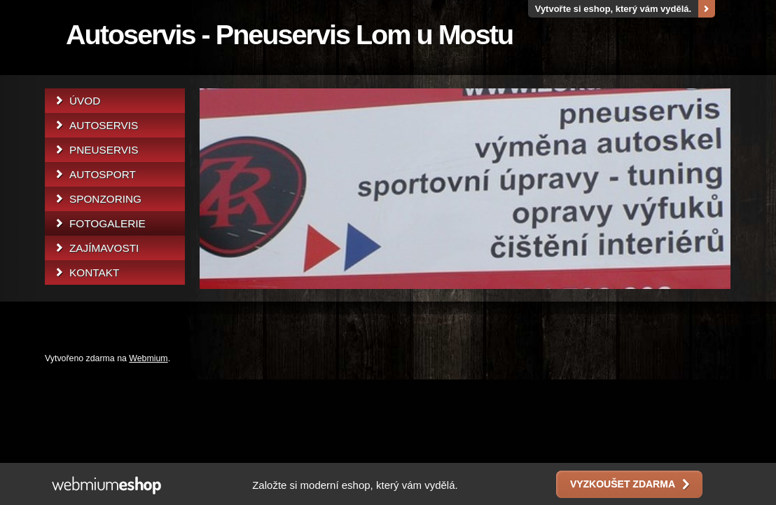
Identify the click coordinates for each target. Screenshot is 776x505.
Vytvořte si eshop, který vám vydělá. (613, 9)
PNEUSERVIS (104, 150)
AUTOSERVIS (103, 125)
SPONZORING (105, 199)
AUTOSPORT (102, 174)
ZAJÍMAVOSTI (104, 248)
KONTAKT (94, 272)
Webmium (148, 358)
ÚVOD (84, 101)
